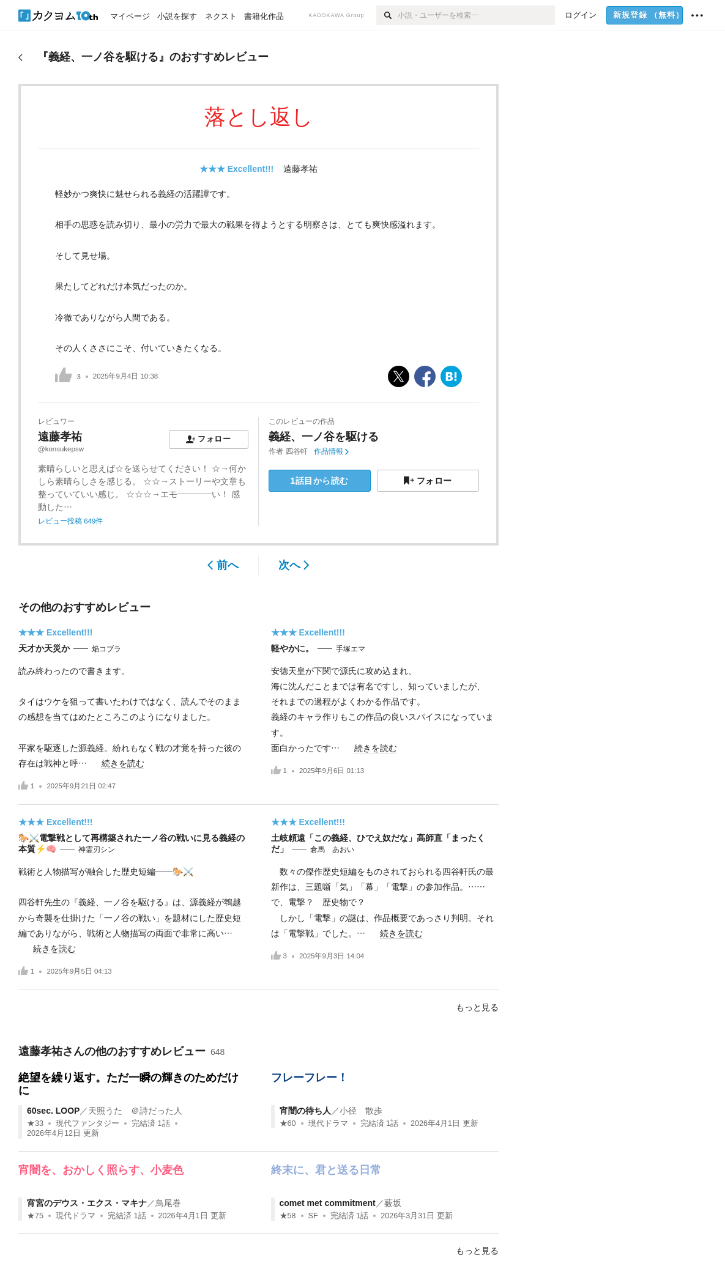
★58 (288, 1216)
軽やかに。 (292, 648)
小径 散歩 (361, 1111)
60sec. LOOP (53, 1111)
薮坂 (392, 1203)
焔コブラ (106, 649)
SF (313, 1216)
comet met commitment (328, 1203)
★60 (288, 1123)
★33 (35, 1123)
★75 (35, 1216)
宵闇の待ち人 (305, 1111)
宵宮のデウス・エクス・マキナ (87, 1203)
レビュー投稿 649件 (70, 521)
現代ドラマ (328, 1123)
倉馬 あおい (332, 849)
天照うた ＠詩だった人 (135, 1111)
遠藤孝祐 (300, 169)
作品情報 (331, 451)
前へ (223, 565)
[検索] (387, 15)
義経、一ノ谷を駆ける (324, 437)
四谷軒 (297, 451)
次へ (294, 565)
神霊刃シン (96, 849)
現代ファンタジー (87, 1123)
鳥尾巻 (168, 1203)
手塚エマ (350, 649)
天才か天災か (44, 648)
